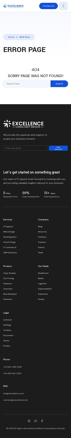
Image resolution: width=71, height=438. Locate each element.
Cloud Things (9, 242)
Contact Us (48, 6)
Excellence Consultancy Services (49, 428)
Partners (42, 237)
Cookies (7, 330)
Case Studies (9, 273)
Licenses (7, 320)
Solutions (7, 299)
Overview (7, 289)
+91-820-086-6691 (12, 367)
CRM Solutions (10, 253)
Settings (7, 325)
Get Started (58, 148)
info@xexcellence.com (13, 393)
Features (7, 284)
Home (11, 37)
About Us (42, 232)
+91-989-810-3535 (12, 373)
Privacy (6, 346)
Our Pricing (8, 278)
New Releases (10, 294)
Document (8, 335)
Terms (6, 341)
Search (59, 83)
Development (9, 237)
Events (41, 247)
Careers (42, 242)
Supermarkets (45, 289)
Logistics (42, 284)
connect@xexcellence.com (15, 400)
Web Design (9, 232)
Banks (41, 278)
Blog (40, 226)
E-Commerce (9, 247)
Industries (43, 294)
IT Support (8, 226)
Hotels (41, 299)
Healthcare (43, 273)
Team (40, 253)
